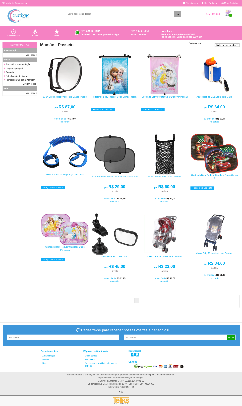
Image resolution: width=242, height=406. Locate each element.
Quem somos (91, 356)
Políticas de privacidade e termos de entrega (101, 364)
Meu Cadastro (209, 3)
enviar (231, 337)
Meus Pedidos (229, 3)
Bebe (57, 32)
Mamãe (35, 32)
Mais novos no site (226, 45)
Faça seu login (22, 3)
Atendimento (190, 3)
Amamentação (13, 32)
